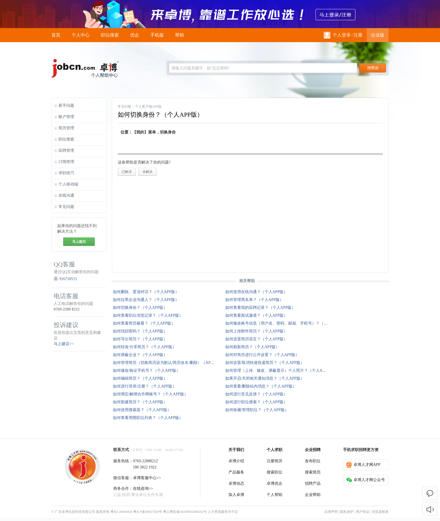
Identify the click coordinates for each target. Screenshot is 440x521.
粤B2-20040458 (121, 512)
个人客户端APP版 (148, 106)
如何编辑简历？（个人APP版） (140, 378)
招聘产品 (313, 483)
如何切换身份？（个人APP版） (140, 307)
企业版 (377, 35)
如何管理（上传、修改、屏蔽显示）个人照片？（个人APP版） (280, 370)
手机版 (157, 35)
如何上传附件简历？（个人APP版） (256, 331)
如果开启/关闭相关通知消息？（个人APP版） (265, 378)
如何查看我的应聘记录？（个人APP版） (260, 307)
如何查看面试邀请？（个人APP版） (256, 315)
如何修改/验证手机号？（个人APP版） (146, 370)
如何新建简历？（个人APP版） (140, 402)
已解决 (127, 172)
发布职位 (313, 461)
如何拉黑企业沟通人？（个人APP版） (146, 300)
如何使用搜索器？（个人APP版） (142, 410)
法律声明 (331, 512)
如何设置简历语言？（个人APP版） (256, 339)
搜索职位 (274, 472)
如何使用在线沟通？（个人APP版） (256, 292)
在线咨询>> (143, 488)
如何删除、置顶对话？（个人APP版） (146, 292)
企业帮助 (313, 495)
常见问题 (124, 106)
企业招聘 (313, 450)
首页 (55, 35)
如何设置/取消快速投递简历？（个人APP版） (265, 363)
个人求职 (274, 450)
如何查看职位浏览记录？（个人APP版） (148, 315)
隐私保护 (346, 512)
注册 (357, 35)
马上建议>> (64, 344)
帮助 (179, 35)
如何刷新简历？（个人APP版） (252, 347)
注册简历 (274, 461)
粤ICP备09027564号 (147, 512)
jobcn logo (85, 68)
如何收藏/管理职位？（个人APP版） (257, 410)
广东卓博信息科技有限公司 (75, 512)
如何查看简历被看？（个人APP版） (144, 323)
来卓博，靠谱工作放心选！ (220, 14)
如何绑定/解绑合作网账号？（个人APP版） (150, 394)
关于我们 (236, 450)
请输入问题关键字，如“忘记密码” (200, 68)
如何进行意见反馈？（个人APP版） (256, 394)
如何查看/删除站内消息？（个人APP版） (261, 386)
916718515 (68, 279)
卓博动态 (236, 483)
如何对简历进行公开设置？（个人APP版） (262, 355)
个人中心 (81, 35)
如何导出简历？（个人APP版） (140, 339)
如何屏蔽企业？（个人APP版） (140, 355)
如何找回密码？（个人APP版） (140, 331)
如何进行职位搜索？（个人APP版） (256, 402)
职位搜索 (110, 35)
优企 (134, 35)
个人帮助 (274, 495)
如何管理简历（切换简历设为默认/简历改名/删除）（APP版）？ (168, 363)
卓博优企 (274, 483)
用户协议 (362, 512)
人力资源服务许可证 (223, 512)
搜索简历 (313, 472)
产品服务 (236, 472)
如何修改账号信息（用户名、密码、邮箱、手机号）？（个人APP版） (286, 323)
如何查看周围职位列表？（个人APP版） (148, 418)
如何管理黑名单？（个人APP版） (254, 300)
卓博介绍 (236, 461)
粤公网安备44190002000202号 (185, 512)
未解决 (147, 172)
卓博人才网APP (363, 465)
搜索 (372, 68)
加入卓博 (236, 495)
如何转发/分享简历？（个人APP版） (144, 347)
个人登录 (337, 35)
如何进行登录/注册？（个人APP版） (144, 386)
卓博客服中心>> (147, 478)
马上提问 (79, 242)
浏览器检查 (380, 512)
